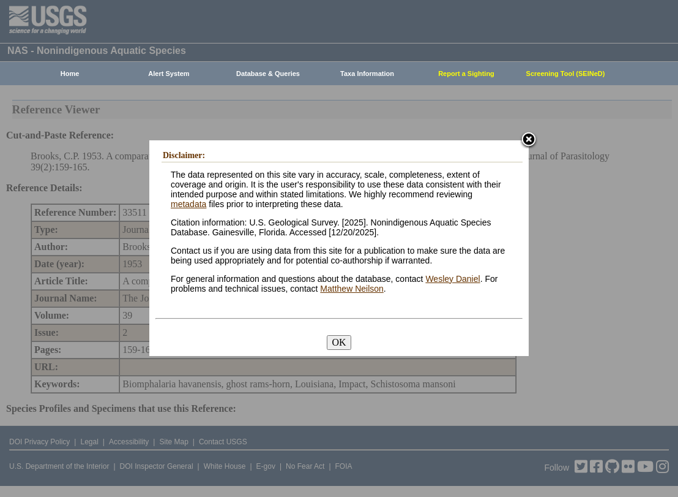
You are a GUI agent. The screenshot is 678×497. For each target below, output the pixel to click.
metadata (188, 204)
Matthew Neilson (352, 289)
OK (339, 342)
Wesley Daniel (452, 279)
